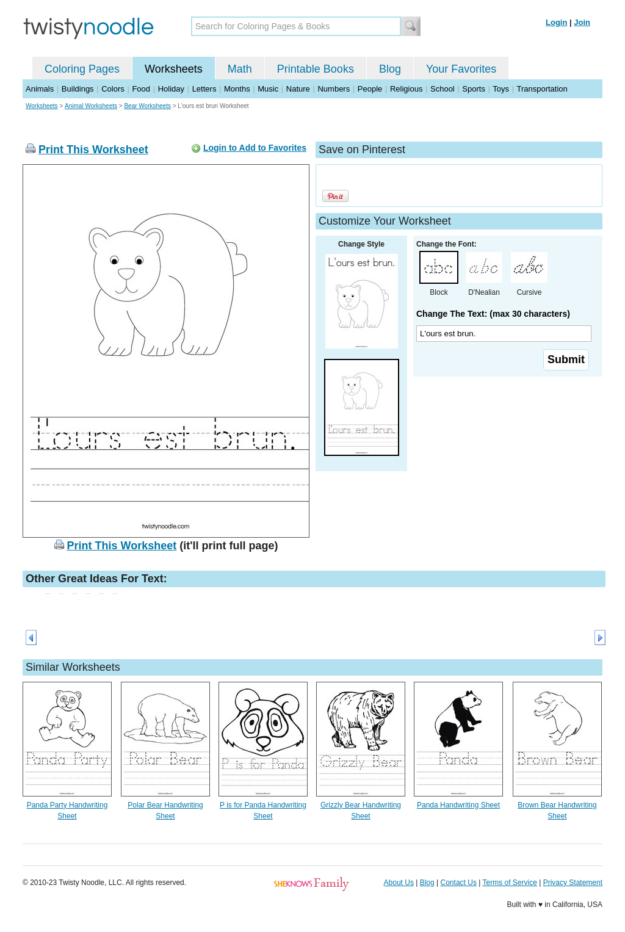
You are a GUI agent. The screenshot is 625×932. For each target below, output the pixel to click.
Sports (473, 88)
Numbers (333, 88)
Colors (113, 88)
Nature (298, 88)
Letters (204, 88)
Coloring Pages (82, 69)
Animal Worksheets (91, 106)
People (370, 88)
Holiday (171, 88)
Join (582, 22)
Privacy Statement (572, 882)
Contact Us (459, 882)
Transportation (541, 88)
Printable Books (315, 69)
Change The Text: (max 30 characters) (493, 314)
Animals (40, 88)
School (442, 88)
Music (268, 88)
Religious (406, 88)
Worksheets (174, 69)
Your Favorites (461, 69)
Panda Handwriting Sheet (458, 805)
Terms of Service (509, 882)
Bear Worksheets (147, 106)
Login (556, 22)
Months (237, 88)
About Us (399, 882)
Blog (390, 69)
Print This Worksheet (93, 149)
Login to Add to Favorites (254, 148)
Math (240, 69)
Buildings (78, 88)
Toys (501, 88)
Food (141, 88)
